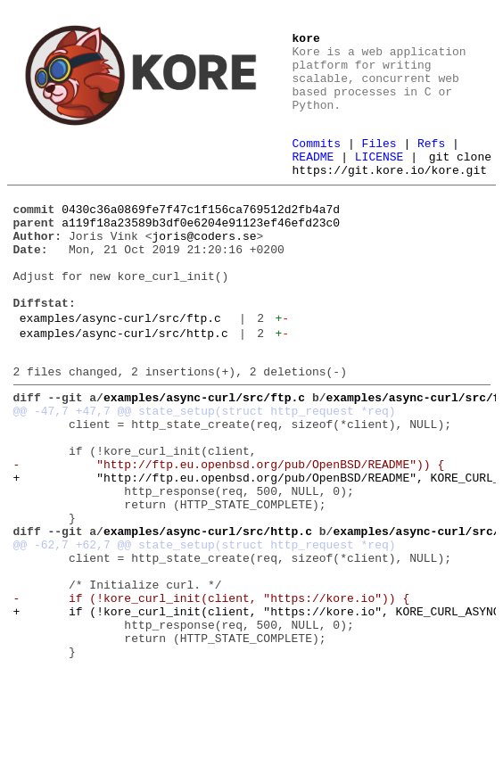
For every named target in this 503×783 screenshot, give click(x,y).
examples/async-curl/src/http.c (124, 383)
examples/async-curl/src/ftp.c (120, 366)
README (313, 161)
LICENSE (379, 161)
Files (379, 145)
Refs (431, 145)
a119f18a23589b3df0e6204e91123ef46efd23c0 (201, 251)
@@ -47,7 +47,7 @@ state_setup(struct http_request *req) (204, 469)
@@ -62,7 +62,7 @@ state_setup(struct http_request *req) (204, 630)
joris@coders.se (205, 268)
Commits (317, 145)
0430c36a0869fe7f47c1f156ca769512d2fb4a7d (201, 235)
